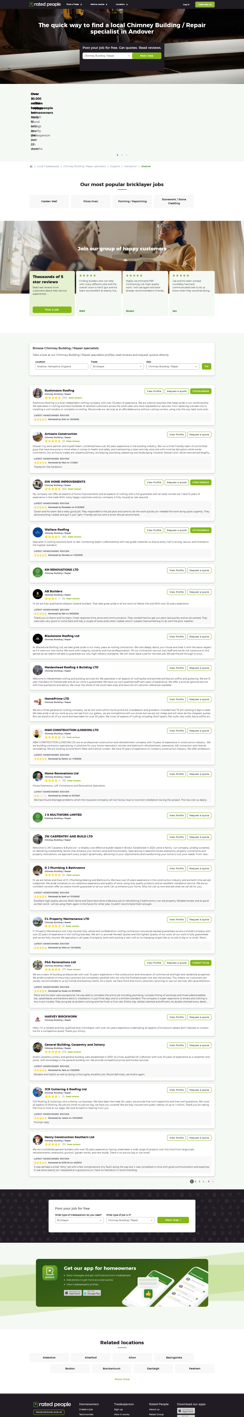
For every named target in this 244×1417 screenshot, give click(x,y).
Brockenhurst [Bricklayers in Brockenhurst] (111, 1322)
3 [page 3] (199, 1135)
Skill (148, 316)
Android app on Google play (92, 1247)
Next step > (173, 1174)
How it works (86, 1373)
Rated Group (156, 1368)
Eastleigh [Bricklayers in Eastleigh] (153, 1322)
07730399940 (201, 484)
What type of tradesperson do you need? (78, 1169)
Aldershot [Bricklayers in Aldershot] (49, 1311)
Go (207, 320)
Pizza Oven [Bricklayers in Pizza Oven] (91, 155)
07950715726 (201, 917)
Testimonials (86, 1368)
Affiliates (154, 1378)
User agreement (88, 1383)
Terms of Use (40, 1405)
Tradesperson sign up (49, 1366)
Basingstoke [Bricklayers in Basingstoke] (174, 1311)
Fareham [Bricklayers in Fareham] (194, 1322)
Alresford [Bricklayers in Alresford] (91, 1311)
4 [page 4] (203, 1135)
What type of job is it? (118, 1169)
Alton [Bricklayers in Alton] (132, 1311)
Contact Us (112, 1405)
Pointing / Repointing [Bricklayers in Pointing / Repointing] (132, 155)
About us (154, 1363)
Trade (94, 316)
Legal (152, 1383)
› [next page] (212, 1135)
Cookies (79, 1405)
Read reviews (75, 352)
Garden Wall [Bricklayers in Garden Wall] (49, 155)
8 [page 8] (209, 1135)
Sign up (118, 1363)
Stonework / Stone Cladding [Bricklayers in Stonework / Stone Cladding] (174, 155)
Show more (122, 1333)
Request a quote (177, 345)
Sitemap (95, 1405)
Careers (153, 1373)
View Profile (154, 345)
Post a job (52, 263)
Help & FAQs (86, 1378)
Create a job (86, 1363)
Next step (146, 55)
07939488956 (201, 345)
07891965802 (201, 436)
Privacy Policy (62, 1405)
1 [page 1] (192, 1135)
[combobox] (61, 321)
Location (40, 316)
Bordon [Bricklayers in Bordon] (70, 1322)
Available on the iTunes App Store (73, 1247)
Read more (84, 248)
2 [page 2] (195, 1135)
